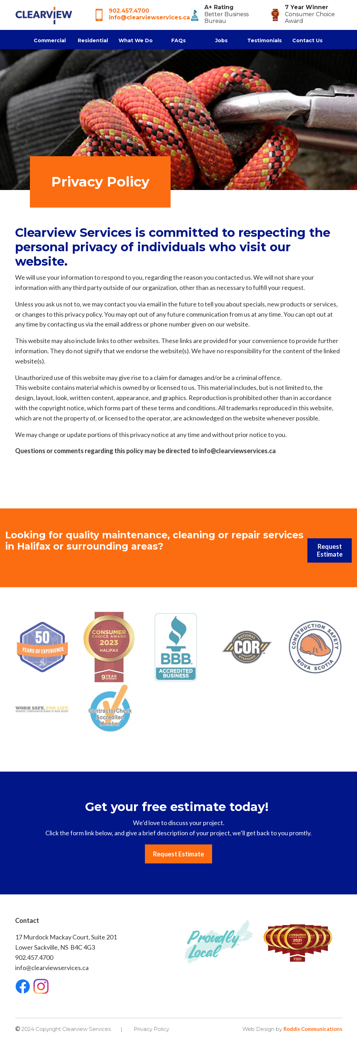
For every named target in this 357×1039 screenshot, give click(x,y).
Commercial (50, 40)
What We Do (136, 40)
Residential (93, 40)
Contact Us (307, 40)
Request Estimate (330, 550)
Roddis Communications (312, 1029)
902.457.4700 (129, 10)
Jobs (221, 40)
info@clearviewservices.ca (149, 17)
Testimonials (264, 40)
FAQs (178, 40)
